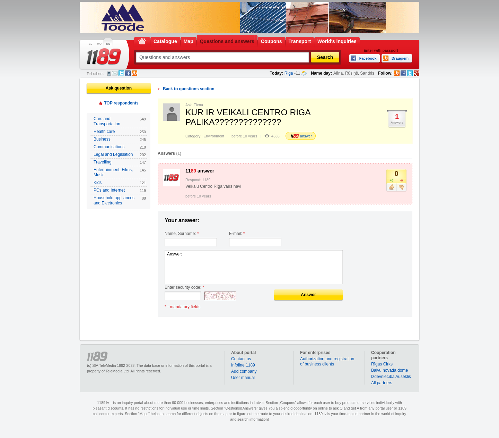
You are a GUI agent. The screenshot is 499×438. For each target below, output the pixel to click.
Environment (213, 136)
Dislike (401, 187)
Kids (120, 182)
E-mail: (237, 233)
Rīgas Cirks (382, 364)
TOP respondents (121, 103)
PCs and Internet (120, 190)
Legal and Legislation (120, 154)
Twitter (121, 73)
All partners (381, 382)
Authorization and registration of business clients (327, 361)
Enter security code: (184, 287)
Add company (243, 371)
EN (108, 43)
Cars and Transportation (120, 121)
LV (91, 43)
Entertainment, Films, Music (120, 172)
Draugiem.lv (134, 73)
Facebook (128, 73)
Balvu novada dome (389, 370)
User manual (243, 377)
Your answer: (182, 220)
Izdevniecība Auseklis (391, 376)
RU (99, 43)
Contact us (241, 358)
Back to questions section (189, 88)
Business (120, 139)
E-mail (114, 73)
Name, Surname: (182, 233)
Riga (288, 73)
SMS (109, 73)
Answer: (253, 267)
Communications (120, 147)
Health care (120, 131)
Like (391, 187)
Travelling (120, 162)
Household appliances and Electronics (120, 200)
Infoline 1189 (243, 365)
